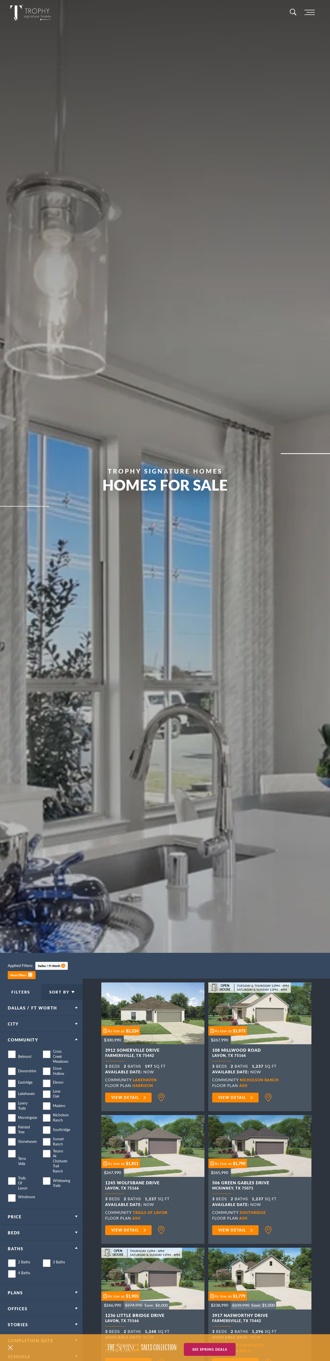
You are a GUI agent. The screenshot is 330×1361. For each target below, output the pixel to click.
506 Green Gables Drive (240, 1186)
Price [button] (15, 1226)
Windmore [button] (24, 1206)
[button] (22, 975)
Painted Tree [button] (24, 1139)
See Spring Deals (210, 1347)
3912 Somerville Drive (132, 1053)
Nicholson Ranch (261, 1079)
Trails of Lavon (151, 1212)
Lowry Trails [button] (23, 1115)
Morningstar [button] (24, 1127)
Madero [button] (59, 1115)
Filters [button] (20, 997)
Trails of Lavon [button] (23, 1192)
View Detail (125, 1097)
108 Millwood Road (236, 1053)
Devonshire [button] (24, 1080)
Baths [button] (15, 1258)
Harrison (143, 1085)
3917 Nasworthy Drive (240, 1318)
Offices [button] (17, 1318)
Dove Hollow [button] (58, 1081)
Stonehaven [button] (24, 1151)
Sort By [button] (59, 997)
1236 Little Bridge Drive (134, 1318)
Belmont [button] (24, 1066)
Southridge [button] (59, 1139)
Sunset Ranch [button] (58, 1151)
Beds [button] (14, 1242)
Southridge (254, 1212)
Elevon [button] (58, 1092)
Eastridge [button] (24, 1092)
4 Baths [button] (24, 1282)
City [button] (13, 1034)
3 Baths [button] (59, 1272)
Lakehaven (146, 1079)
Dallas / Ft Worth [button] (49, 966)
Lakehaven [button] (24, 1103)
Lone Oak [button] (56, 1104)
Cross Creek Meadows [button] (59, 1066)
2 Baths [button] (24, 1272)
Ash (243, 1085)
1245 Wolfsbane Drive (132, 1186)
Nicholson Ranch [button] (59, 1128)
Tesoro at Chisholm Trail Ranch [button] (59, 1170)
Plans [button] (15, 1302)
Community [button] (23, 1050)
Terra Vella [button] (22, 1171)
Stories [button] (18, 1334)
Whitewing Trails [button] (59, 1193)
